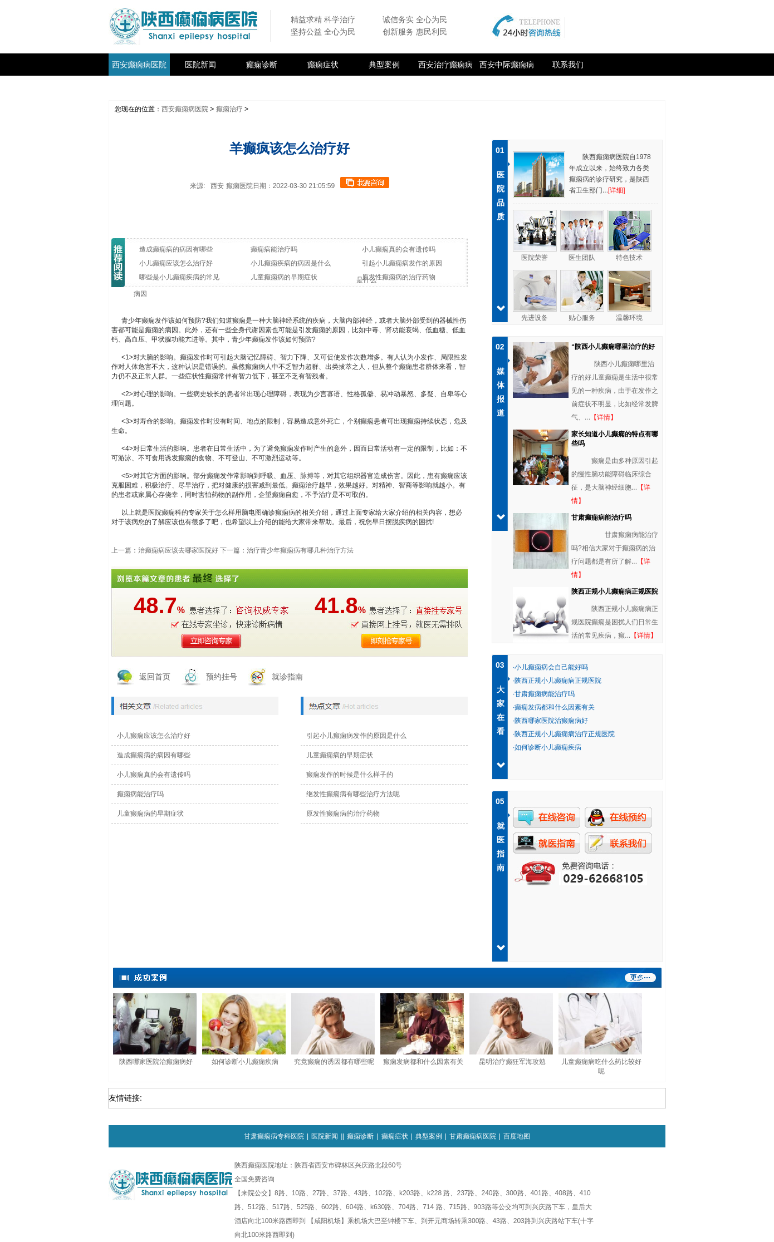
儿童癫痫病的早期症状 (150, 813)
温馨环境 (629, 318)
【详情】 (603, 417)
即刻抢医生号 (387, 641)
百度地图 (516, 1136)
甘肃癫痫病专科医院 (274, 1136)
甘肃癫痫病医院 (472, 1136)
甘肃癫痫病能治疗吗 (601, 517)
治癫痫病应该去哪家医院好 (178, 550)
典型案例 (384, 64)
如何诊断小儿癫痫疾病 (245, 1062)
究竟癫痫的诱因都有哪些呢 (334, 1062)
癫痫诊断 (261, 64)
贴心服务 (582, 318)
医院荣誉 (534, 258)
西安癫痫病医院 (139, 64)
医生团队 (582, 258)
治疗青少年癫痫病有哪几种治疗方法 (300, 550)
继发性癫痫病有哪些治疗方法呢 (353, 794)
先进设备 (534, 318)
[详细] (616, 190)
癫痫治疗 (229, 109)
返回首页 (154, 676)
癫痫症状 (323, 64)
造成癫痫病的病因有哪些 (153, 755)
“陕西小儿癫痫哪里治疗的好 (613, 347)
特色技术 (629, 258)
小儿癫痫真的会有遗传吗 (153, 774)
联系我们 (568, 64)
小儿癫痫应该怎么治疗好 (153, 736)
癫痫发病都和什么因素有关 (423, 1062)
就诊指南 (287, 676)
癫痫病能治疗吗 (140, 794)
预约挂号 (221, 676)
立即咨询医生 (212, 641)
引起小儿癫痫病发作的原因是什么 (356, 736)
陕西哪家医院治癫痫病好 (156, 1062)
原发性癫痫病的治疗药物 (343, 813)
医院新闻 (200, 64)
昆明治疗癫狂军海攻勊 (512, 1062)
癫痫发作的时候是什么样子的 (349, 774)
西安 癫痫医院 (231, 186)
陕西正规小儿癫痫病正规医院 (614, 591)
